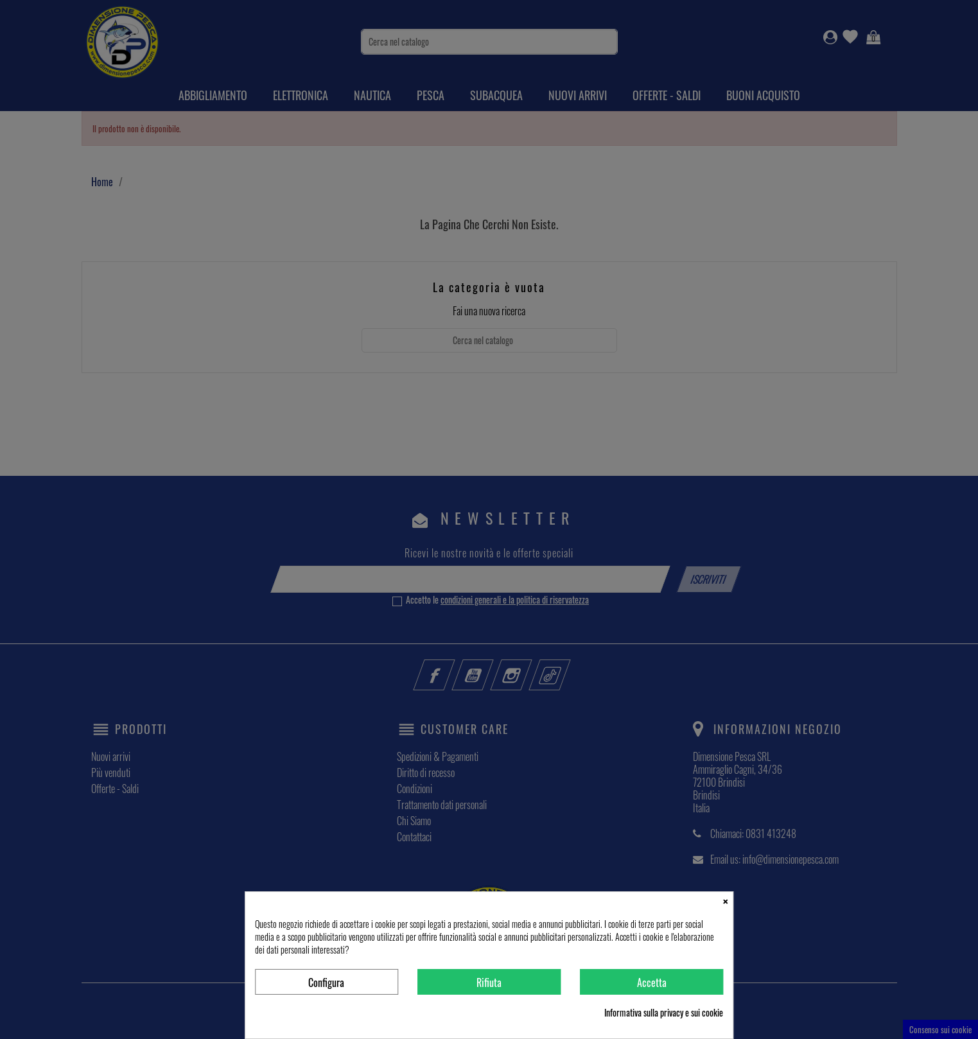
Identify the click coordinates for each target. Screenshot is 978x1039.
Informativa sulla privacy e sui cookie (663, 1012)
